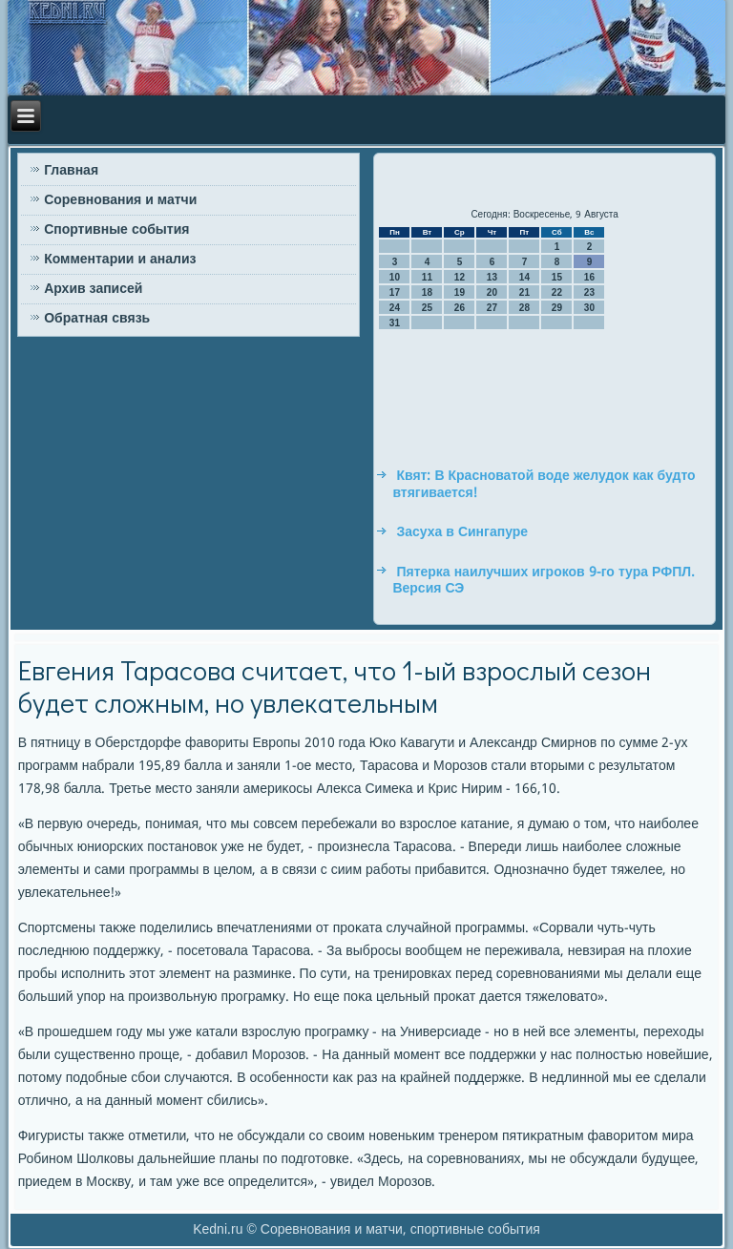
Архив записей (93, 289)
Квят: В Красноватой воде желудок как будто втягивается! (543, 485)
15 (557, 277)
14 (524, 277)
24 (394, 307)
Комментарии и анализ (120, 259)
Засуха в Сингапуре (462, 532)
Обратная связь (97, 318)
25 (427, 307)
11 (427, 277)
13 (492, 277)
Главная (71, 170)
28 (524, 307)
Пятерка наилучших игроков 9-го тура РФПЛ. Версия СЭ (543, 581)
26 (459, 307)
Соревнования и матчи (120, 200)
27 (492, 307)
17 (394, 292)
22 (557, 292)
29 (557, 307)
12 (459, 277)
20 (492, 292)
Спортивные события (116, 230)
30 (589, 307)
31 (394, 323)
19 (459, 292)
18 (427, 292)
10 (394, 277)
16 (589, 277)
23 (589, 292)
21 (524, 292)
